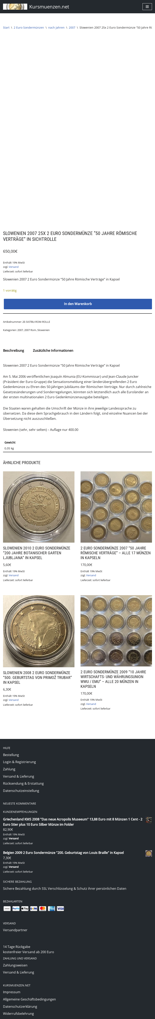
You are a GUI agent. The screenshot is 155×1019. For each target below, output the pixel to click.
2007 (72, 27)
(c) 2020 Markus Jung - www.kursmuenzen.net (77, 1014)
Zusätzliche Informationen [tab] (53, 344)
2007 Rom (30, 323)
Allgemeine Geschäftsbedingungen (29, 987)
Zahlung (9, 763)
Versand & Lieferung (18, 770)
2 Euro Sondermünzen (29, 27)
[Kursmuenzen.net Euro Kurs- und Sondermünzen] (36, 6)
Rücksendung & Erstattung (23, 777)
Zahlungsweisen (15, 952)
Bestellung (11, 748)
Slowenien (43, 323)
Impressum (11, 979)
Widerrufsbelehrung (18, 1001)
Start (6, 27)
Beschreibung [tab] (13, 344)
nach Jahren (56, 27)
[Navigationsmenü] (147, 6)
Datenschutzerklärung (20, 994)
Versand (14, 260)
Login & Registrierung (19, 756)
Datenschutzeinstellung (21, 784)
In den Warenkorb (78, 297)
